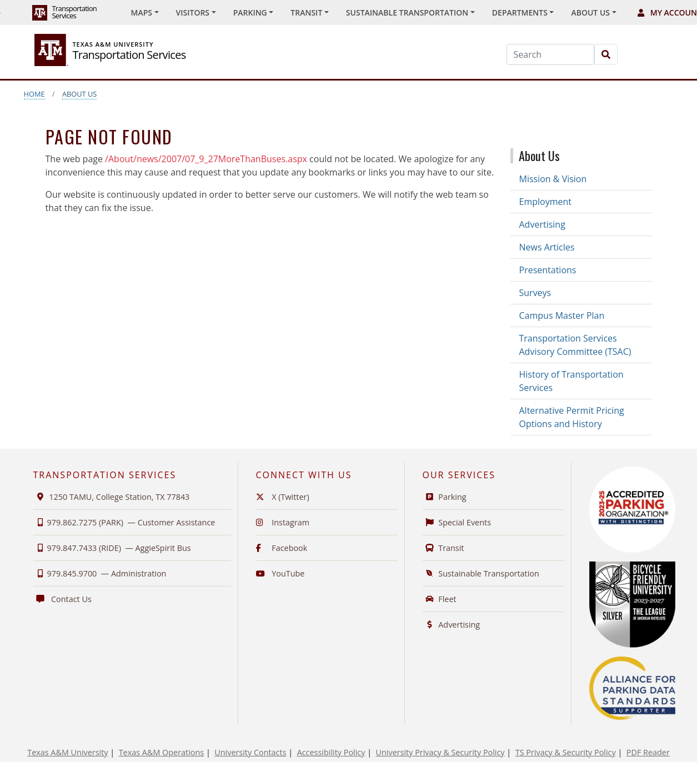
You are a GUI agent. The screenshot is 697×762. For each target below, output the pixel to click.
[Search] (550, 54)
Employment (545, 201)
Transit (443, 548)
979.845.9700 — (100, 573)
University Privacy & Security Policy (440, 752)
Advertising (542, 224)
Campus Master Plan (562, 315)
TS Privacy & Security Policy (565, 752)
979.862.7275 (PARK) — (124, 522)
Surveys (535, 293)
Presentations (547, 270)
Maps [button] (141, 12)
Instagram (283, 522)
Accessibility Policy (331, 752)
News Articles (547, 247)
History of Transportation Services (571, 381)
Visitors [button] (193, 12)
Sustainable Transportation (481, 573)
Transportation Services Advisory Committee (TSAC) (575, 345)
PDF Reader (648, 752)
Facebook (282, 548)
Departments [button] (520, 12)
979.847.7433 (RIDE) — (112, 548)
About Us (79, 94)
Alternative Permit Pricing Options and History (571, 417)
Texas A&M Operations (161, 752)
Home (34, 94)
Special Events (457, 522)
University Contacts (250, 752)
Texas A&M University (67, 752)
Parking (445, 497)
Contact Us (62, 599)
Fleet (440, 599)
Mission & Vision (553, 179)
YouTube (280, 573)
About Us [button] (590, 12)
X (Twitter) (282, 497)
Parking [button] (250, 12)
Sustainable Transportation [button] (407, 12)
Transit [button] (306, 12)
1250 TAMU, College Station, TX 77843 (111, 497)
